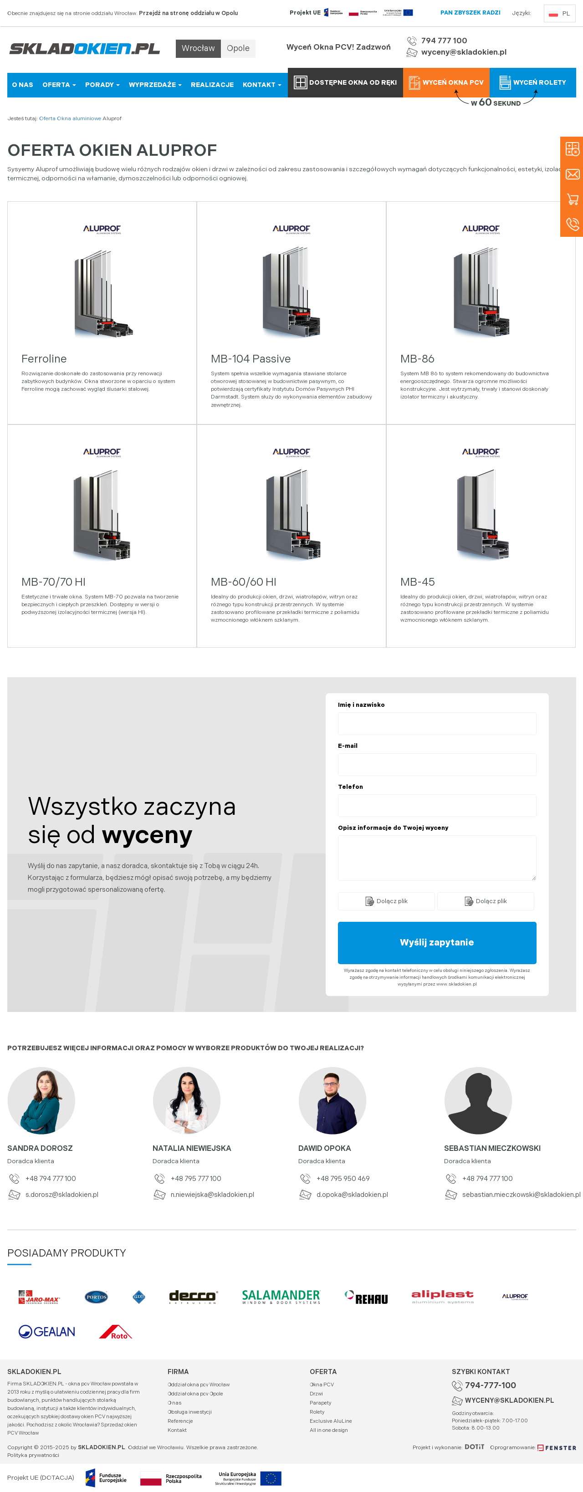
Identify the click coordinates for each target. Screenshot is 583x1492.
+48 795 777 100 (187, 1179)
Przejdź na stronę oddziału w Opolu (188, 13)
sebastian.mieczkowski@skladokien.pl (510, 1195)
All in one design (329, 1430)
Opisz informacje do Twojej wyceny (393, 828)
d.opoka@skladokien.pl (343, 1195)
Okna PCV (322, 1385)
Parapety (320, 1403)
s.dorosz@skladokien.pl (52, 1195)
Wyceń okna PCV (446, 82)
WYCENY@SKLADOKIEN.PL (509, 1401)
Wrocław (198, 48)
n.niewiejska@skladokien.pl (203, 1195)
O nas (174, 1403)
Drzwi (316, 1394)
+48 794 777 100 (41, 1179)
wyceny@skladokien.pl (463, 52)
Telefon (350, 787)
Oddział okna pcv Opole (195, 1394)
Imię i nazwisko (361, 705)
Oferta (47, 118)
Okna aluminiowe (79, 118)
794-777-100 (490, 1385)
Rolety (317, 1412)
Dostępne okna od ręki (345, 82)
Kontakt (177, 1430)
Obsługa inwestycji (190, 1412)
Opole (238, 48)
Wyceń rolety (532, 82)
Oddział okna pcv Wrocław (199, 1385)
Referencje (180, 1421)
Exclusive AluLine (331, 1421)
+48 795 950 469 (334, 1179)
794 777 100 (444, 41)
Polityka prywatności (33, 1455)
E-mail (348, 746)
